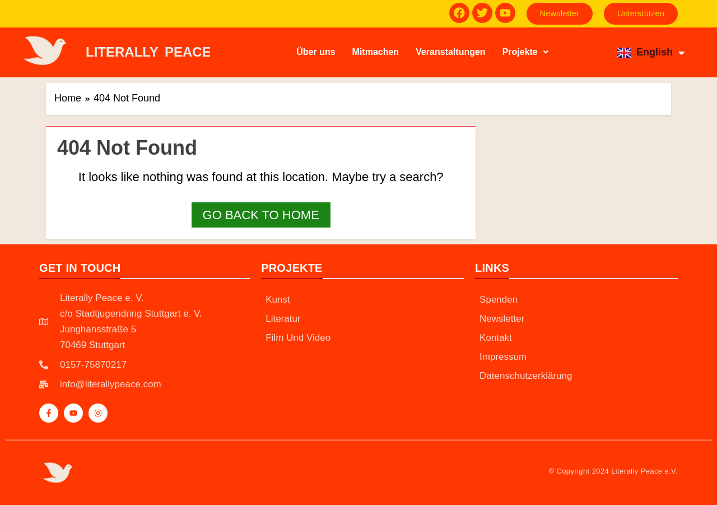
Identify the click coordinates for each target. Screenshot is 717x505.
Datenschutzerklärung (525, 376)
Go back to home (261, 215)
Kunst (278, 300)
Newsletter (501, 319)
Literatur (283, 319)
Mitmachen (375, 52)
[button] (525, 52)
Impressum (503, 357)
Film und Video (298, 338)
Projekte (525, 52)
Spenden (498, 300)
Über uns (315, 52)
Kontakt (495, 338)
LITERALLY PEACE (148, 51)
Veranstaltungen (450, 52)
